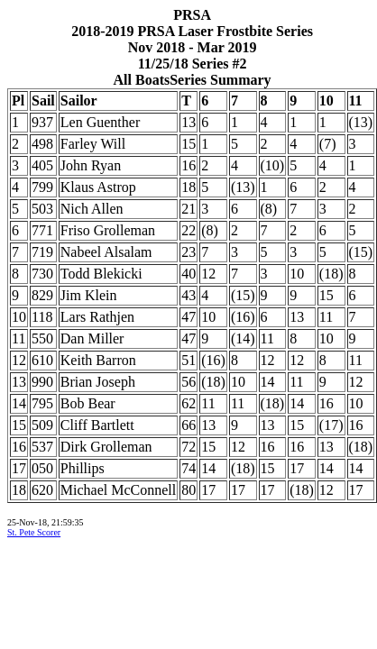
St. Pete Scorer (33, 532)
